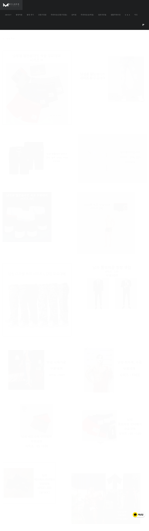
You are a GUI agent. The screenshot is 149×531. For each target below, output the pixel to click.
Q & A (127, 15)
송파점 (73, 15)
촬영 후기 (30, 15)
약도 (136, 15)
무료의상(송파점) (87, 15)
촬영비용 (19, 15)
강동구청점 (42, 15)
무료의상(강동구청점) (59, 15)
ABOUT (8, 15)
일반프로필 (102, 15)
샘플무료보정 (116, 15)
